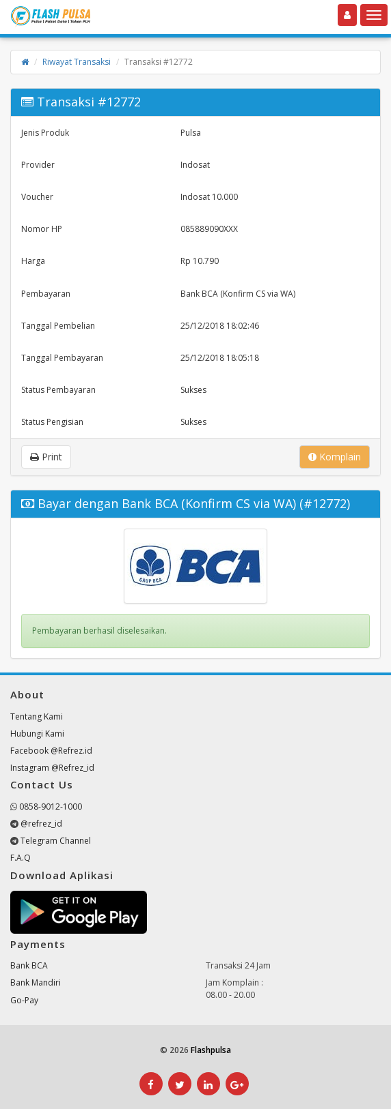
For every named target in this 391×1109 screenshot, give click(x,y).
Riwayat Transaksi (76, 62)
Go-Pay (24, 1000)
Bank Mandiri (35, 982)
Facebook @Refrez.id (51, 750)
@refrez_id (41, 823)
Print (46, 456)
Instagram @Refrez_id (52, 767)
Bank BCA (29, 965)
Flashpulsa (211, 1050)
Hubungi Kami (37, 733)
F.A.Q (20, 857)
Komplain (334, 456)
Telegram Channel (56, 840)
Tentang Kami (36, 716)
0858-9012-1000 (50, 806)
